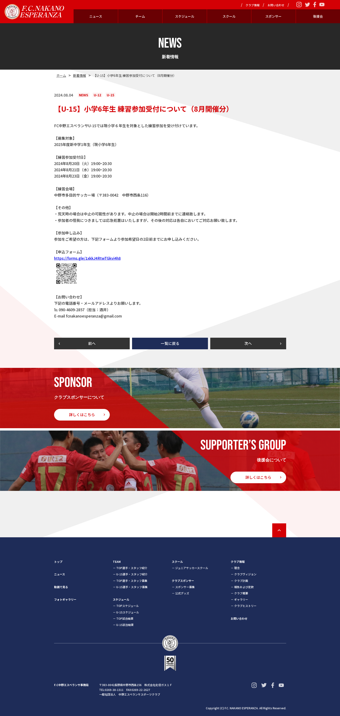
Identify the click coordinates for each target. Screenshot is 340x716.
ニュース (95, 16)
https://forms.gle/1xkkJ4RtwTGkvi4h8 (87, 258)
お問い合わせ (276, 5)
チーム (140, 16)
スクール (229, 16)
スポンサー (273, 16)
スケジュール (184, 16)
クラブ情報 (252, 5)
